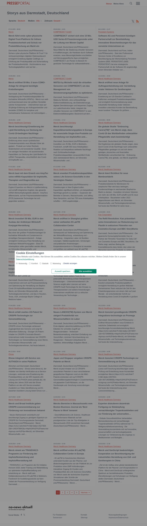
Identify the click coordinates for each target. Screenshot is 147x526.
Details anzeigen (70, 263)
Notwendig (22, 263)
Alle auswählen (85, 271)
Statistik (45, 263)
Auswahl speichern (62, 271)
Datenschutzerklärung (25, 259)
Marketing (57, 263)
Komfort (34, 263)
